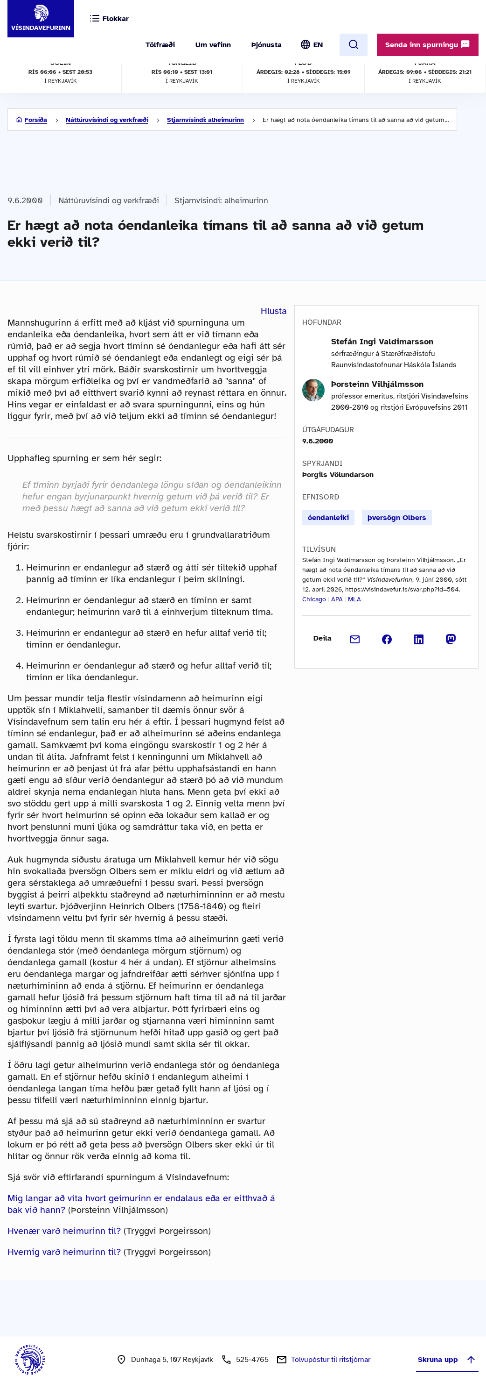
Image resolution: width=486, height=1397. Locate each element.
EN (318, 45)
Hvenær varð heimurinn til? (64, 1231)
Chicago (314, 599)
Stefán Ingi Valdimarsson (382, 341)
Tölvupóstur (330, 1359)
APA (337, 599)
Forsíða (36, 120)
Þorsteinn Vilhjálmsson (377, 384)
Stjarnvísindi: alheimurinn (205, 120)
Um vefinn (213, 45)
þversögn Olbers (397, 517)
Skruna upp (447, 1359)
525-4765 (252, 1359)
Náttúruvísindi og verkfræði (107, 120)
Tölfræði (160, 45)
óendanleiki (328, 517)
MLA (354, 599)
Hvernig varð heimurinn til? (64, 1252)
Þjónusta (266, 45)
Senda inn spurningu (427, 44)
